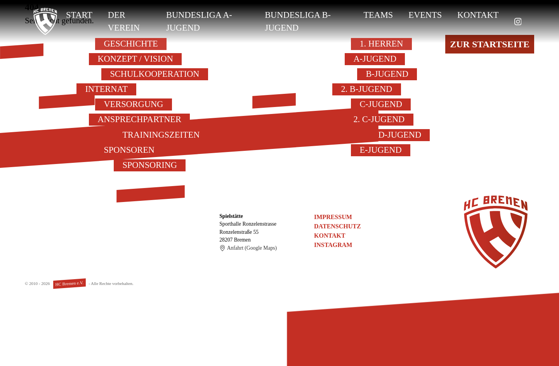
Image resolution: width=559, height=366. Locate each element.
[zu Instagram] (518, 22)
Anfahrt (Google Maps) (248, 248)
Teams (378, 15)
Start (79, 15)
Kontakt (477, 15)
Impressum (333, 217)
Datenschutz (337, 226)
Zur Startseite (489, 44)
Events (425, 15)
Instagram (333, 245)
